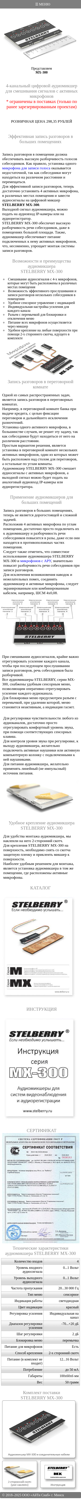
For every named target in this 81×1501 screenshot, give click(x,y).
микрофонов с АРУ (35, 561)
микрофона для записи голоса (26, 168)
